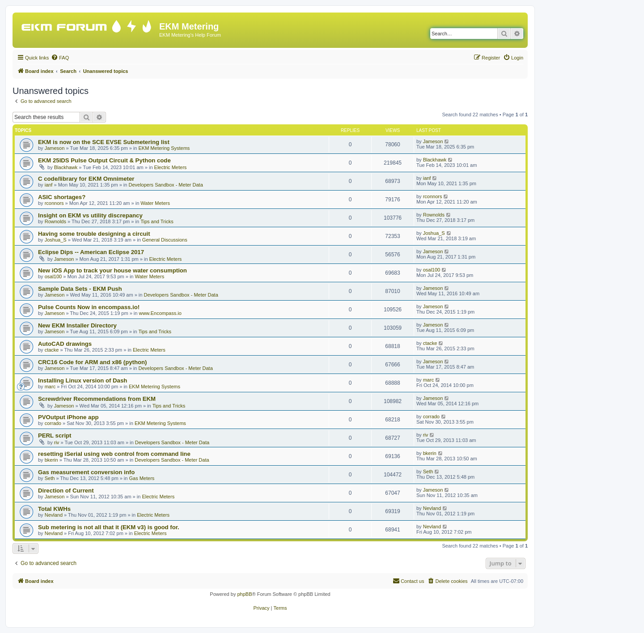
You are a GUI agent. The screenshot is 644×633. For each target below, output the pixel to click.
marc (50, 386)
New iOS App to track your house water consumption (112, 270)
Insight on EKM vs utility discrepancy (90, 215)
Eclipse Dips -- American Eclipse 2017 (91, 252)
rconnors (54, 203)
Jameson (55, 148)
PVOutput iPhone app (68, 417)
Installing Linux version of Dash (82, 380)
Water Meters (155, 203)
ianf (49, 184)
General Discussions (164, 239)
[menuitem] (60, 57)
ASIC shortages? (61, 197)
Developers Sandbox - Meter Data (165, 184)
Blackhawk (66, 167)
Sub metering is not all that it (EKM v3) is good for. (108, 527)
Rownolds (55, 221)
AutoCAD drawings (65, 343)
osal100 (53, 276)
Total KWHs (54, 509)
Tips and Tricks (157, 221)
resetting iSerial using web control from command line (114, 453)
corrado (53, 423)
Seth (50, 478)
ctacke (52, 350)
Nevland (54, 515)
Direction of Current (66, 490)
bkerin (51, 460)
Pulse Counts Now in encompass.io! (89, 307)
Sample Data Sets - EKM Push (80, 288)
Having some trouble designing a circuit (94, 233)
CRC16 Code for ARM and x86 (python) (92, 362)
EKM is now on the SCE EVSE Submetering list (103, 142)
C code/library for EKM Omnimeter (86, 178)
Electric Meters (170, 167)
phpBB (244, 594)
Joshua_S (56, 239)
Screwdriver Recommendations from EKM (97, 398)
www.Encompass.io (160, 313)
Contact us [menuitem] (408, 581)
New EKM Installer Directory (77, 325)
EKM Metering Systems (164, 148)
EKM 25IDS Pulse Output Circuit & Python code (104, 160)
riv (56, 442)
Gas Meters (141, 478)
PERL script (55, 435)
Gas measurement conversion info (86, 472)
